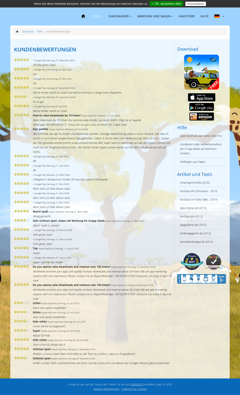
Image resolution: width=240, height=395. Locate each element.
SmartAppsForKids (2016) (195, 182)
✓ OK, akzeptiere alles (166, 3)
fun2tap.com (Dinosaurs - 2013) (198, 191)
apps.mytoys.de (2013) (193, 208)
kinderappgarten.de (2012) (195, 233)
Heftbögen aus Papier (192, 162)
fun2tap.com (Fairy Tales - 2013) (198, 199)
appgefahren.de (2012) (193, 225)
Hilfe (204, 16)
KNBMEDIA (136, 384)
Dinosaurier (119, 16)
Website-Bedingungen (106, 389)
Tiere (96, 16)
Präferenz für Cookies (134, 389)
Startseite (27, 31)
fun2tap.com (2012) (191, 216)
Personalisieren (195, 3)
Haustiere (187, 16)
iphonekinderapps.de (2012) (196, 241)
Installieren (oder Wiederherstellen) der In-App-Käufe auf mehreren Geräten (200, 148)
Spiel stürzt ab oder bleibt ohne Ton (201, 136)
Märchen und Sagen (153, 16)
